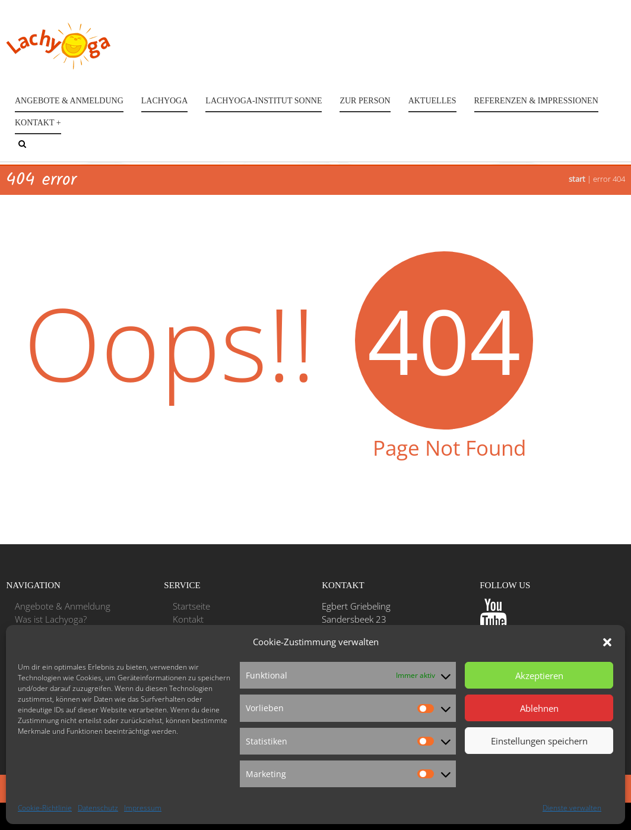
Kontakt (188, 619)
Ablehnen (539, 708)
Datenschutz (98, 808)
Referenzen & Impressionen (536, 100)
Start (577, 178)
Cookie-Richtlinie (45, 808)
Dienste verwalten (572, 808)
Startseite (191, 606)
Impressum (142, 808)
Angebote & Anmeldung (69, 100)
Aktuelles (432, 100)
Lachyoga (164, 100)
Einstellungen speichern (539, 741)
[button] (607, 642)
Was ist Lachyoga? (51, 619)
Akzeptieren (539, 675)
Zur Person (365, 100)
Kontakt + (38, 122)
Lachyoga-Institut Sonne (263, 100)
